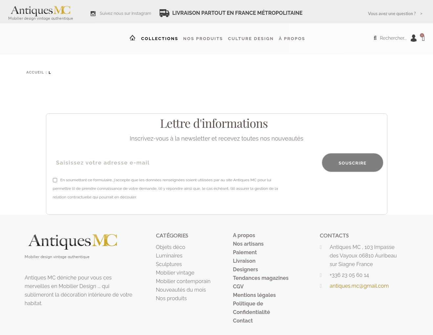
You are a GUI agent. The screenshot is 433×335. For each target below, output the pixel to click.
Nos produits (203, 38)
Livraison (244, 261)
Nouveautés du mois (181, 290)
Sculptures (169, 264)
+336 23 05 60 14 (349, 275)
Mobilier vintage (175, 273)
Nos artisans (248, 244)
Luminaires (169, 256)
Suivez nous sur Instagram (125, 13)
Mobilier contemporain (183, 281)
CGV (238, 286)
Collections (159, 38)
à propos (292, 38)
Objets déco (170, 247)
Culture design (251, 38)
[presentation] (334, 188)
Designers (245, 269)
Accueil (132, 37)
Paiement (245, 252)
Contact (243, 321)
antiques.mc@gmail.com (359, 286)
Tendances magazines (261, 278)
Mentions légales (254, 295)
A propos (244, 235)
